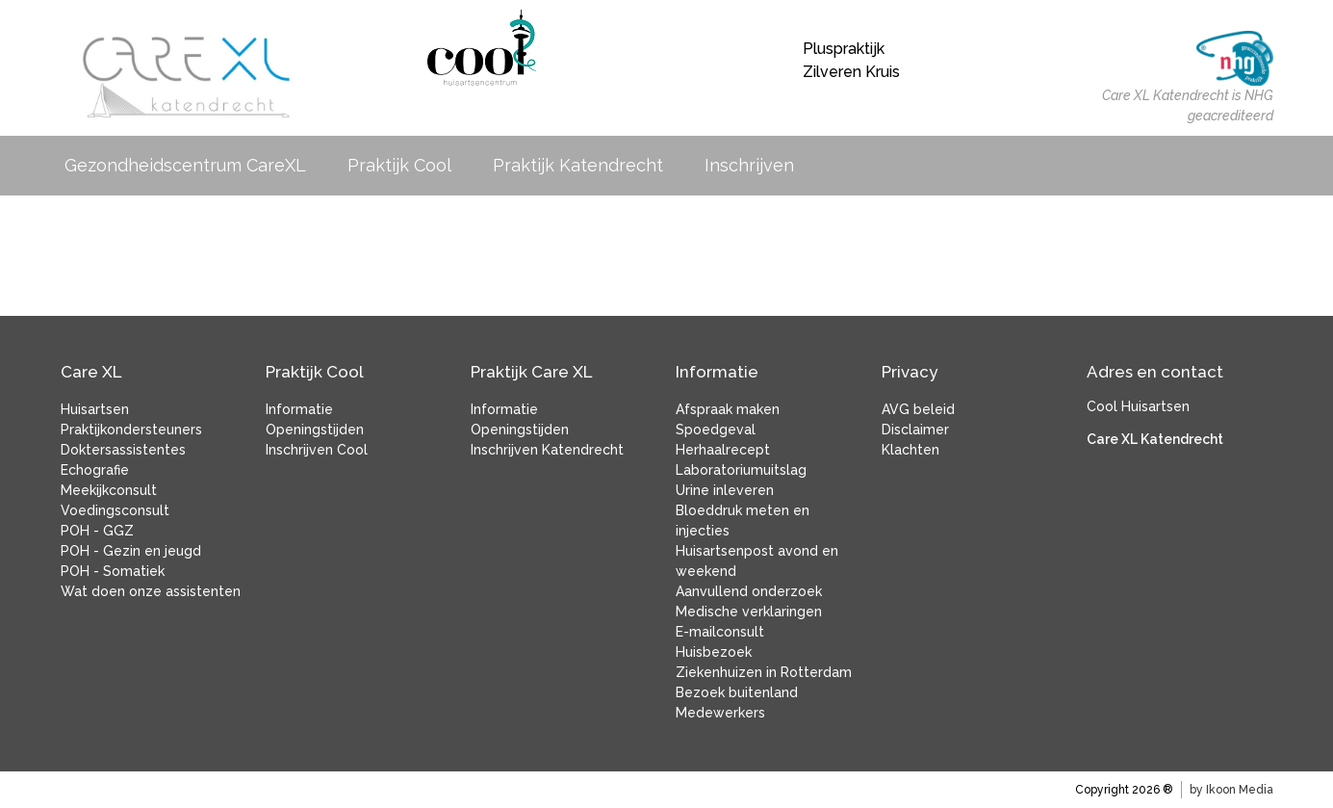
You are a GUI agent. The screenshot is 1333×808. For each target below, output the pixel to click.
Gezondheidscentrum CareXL (190, 165)
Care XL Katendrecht (1155, 439)
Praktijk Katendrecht (583, 165)
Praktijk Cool (404, 165)
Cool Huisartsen (1138, 406)
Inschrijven (754, 165)
